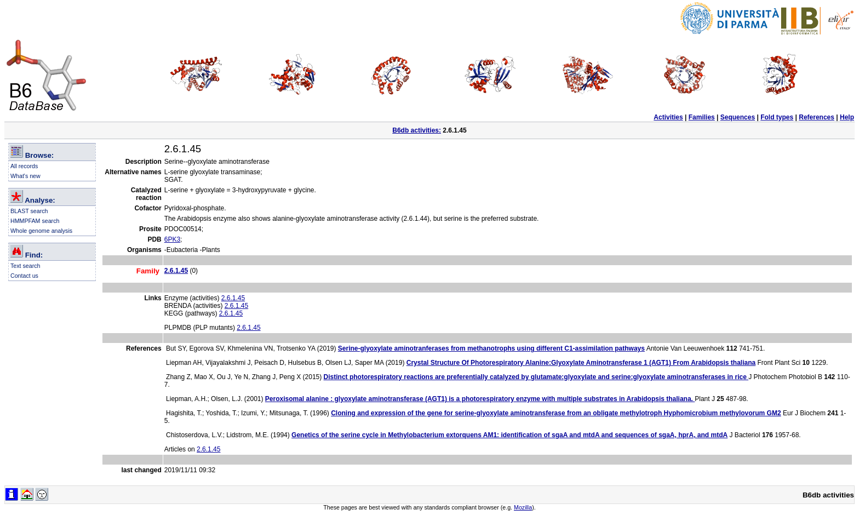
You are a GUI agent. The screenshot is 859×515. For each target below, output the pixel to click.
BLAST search (29, 211)
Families (702, 117)
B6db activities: (416, 130)
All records (24, 166)
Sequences (737, 117)
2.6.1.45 (233, 298)
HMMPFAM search (34, 221)
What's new (25, 176)
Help (847, 117)
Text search (25, 265)
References (816, 117)
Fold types (776, 117)
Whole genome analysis (41, 230)
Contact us (24, 275)
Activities (668, 117)
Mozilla (523, 507)
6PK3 (172, 239)
